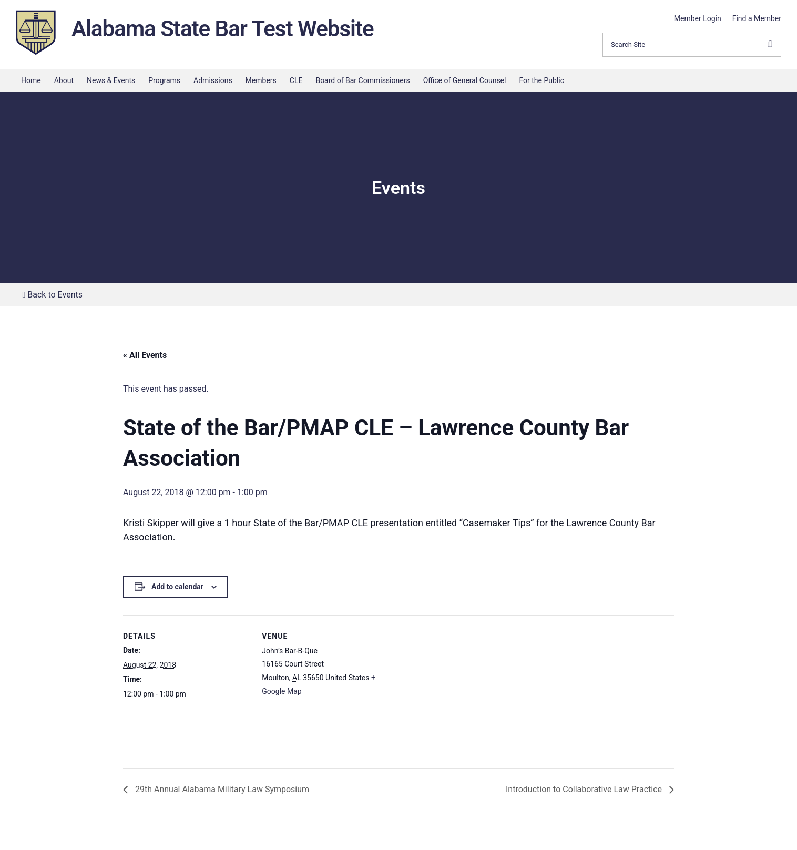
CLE (296, 80)
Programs (164, 80)
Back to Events (53, 295)
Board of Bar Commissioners (362, 80)
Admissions (212, 80)
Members (261, 80)
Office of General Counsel (464, 80)
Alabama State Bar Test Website (222, 29)
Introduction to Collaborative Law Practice (585, 789)
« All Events (145, 355)
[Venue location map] (456, 687)
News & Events (111, 80)
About (64, 80)
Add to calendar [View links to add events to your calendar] (177, 586)
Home (31, 80)
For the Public (541, 80)
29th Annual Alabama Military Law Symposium (221, 789)
